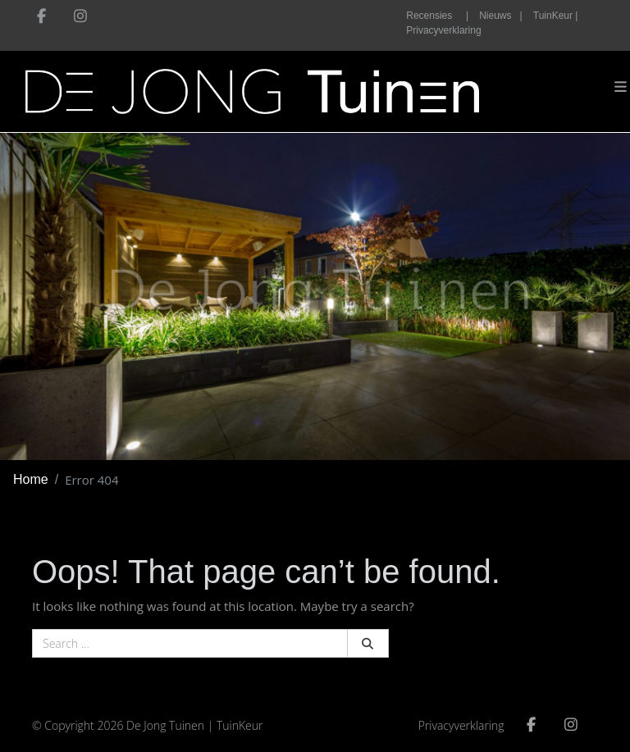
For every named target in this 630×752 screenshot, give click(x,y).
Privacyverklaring (443, 30)
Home (30, 479)
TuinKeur (240, 725)
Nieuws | (500, 15)
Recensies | (437, 15)
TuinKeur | (555, 15)
